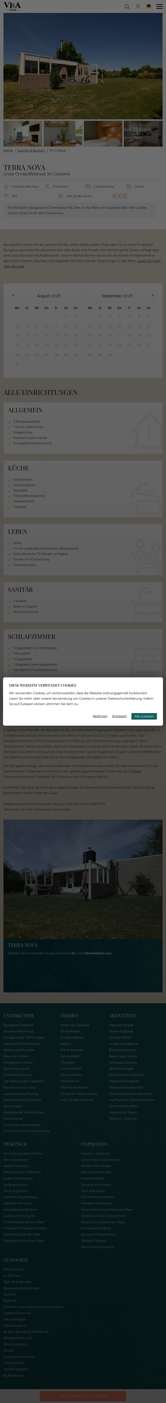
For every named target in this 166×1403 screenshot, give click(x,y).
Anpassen (119, 716)
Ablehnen (100, 716)
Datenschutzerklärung (125, 699)
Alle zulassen (144, 716)
